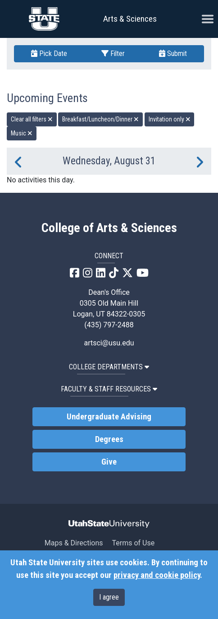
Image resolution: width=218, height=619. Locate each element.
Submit (173, 53)
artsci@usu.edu (109, 343)
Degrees (109, 439)
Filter (113, 53)
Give (109, 462)
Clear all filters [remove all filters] (32, 119)
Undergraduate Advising (109, 417)
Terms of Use (133, 543)
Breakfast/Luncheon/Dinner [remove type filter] (100, 119)
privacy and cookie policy (157, 575)
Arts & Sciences (130, 19)
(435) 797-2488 (108, 325)
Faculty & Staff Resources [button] (109, 389)
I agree (109, 597)
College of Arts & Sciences (109, 228)
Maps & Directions (74, 543)
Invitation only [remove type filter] (170, 119)
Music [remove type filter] (21, 133)
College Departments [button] (109, 367)
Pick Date (49, 53)
